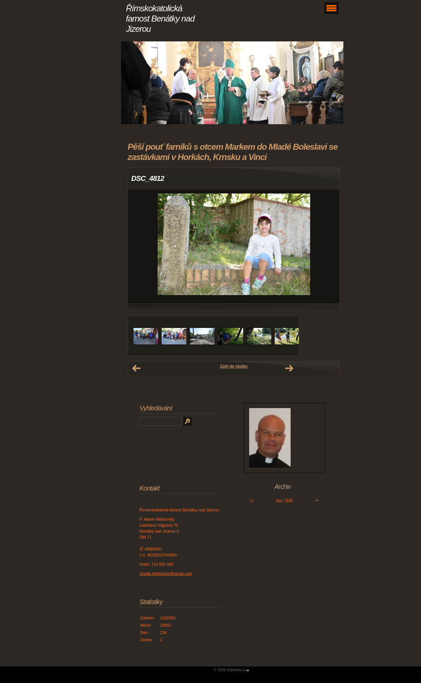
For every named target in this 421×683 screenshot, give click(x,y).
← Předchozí (136, 368)
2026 (289, 500)
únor (279, 500)
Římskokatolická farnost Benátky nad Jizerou (160, 18)
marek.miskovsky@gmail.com (165, 573)
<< (252, 500)
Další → (289, 368)
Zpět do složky (233, 366)
